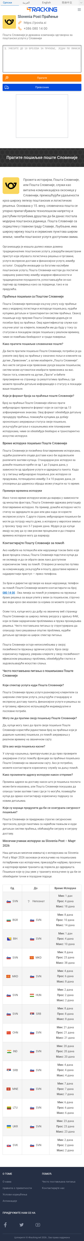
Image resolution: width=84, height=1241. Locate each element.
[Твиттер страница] (21, 1225)
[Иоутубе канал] (38, 1225)
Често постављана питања (58, 1181)
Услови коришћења (15, 1194)
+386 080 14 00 (35, 29)
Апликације (10, 1200)
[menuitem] (10, 3)
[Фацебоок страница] (5, 1225)
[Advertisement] (42, 116)
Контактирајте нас (53, 1188)
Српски (7, 2)
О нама (7, 1181)
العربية (26, 2)
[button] (79, 9)
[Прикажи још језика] (81, 3)
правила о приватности (17, 1188)
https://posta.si (35, 23)
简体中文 (67, 2)
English (46, 2)
